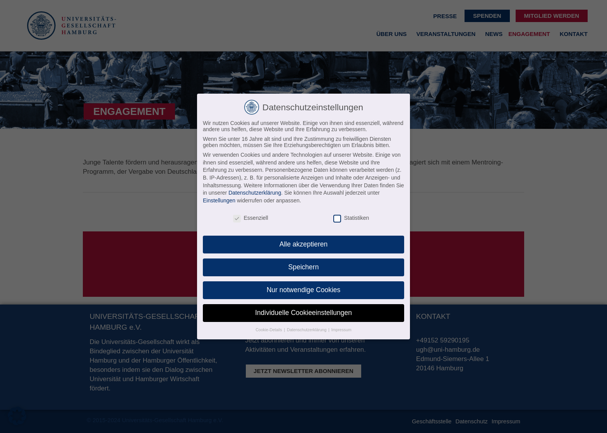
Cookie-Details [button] (269, 329)
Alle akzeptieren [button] (303, 244)
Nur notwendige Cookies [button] (304, 290)
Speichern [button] (303, 267)
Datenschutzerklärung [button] (307, 329)
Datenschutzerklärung (254, 193)
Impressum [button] (341, 329)
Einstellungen (219, 200)
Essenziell (250, 218)
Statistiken (351, 218)
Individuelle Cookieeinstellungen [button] (303, 313)
